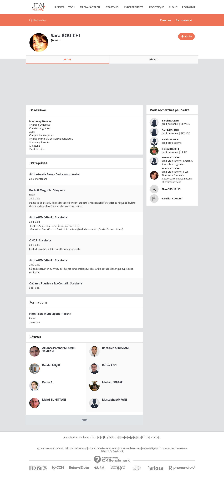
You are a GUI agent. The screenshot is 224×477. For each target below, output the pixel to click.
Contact (59, 448)
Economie (189, 7)
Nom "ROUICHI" (171, 189)
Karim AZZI (109, 365)
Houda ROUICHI (171, 168)
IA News (59, 7)
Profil (67, 59)
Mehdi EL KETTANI (54, 399)
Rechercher (39, 20)
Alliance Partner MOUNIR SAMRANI (58, 349)
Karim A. (47, 382)
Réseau (153, 59)
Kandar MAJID (51, 365)
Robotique (156, 7)
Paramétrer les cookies (129, 448)
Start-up (112, 7)
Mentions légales (149, 448)
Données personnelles (107, 448)
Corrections (181, 448)
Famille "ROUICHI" (172, 198)
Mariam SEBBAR (112, 382)
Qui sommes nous (45, 448)
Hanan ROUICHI (171, 157)
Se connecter (184, 20)
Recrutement (80, 448)
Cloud (173, 7)
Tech (71, 7)
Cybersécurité (133, 7)
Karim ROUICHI (170, 149)
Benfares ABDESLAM (115, 348)
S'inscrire (165, 20)
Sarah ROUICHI (170, 120)
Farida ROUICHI (170, 139)
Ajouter (188, 36)
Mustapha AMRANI (114, 399)
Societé (91, 448)
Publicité (69, 448)
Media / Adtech (90, 7)
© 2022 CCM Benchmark (112, 451)
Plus (84, 420)
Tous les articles (167, 448)
